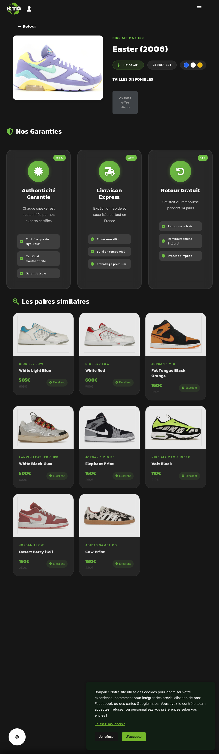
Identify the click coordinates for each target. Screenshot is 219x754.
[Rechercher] (19, 8)
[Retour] (27, 26)
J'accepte (134, 737)
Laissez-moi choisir (110, 724)
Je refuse (106, 737)
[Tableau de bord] (29, 8)
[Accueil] (109, 8)
